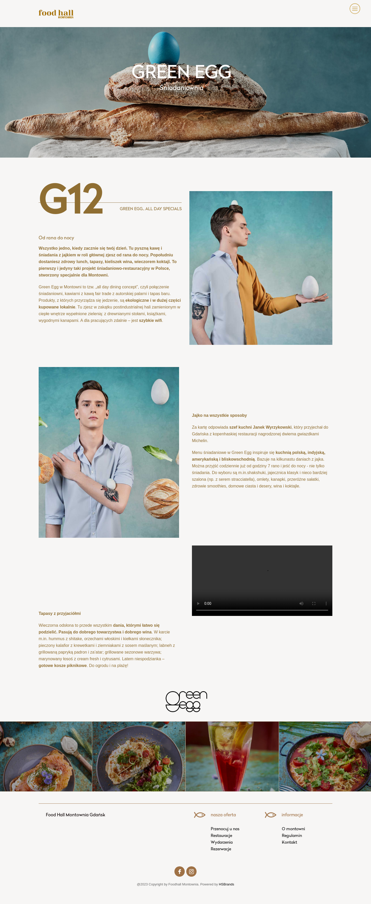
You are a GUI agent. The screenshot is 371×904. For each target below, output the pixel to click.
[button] (352, 8)
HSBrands (226, 884)
